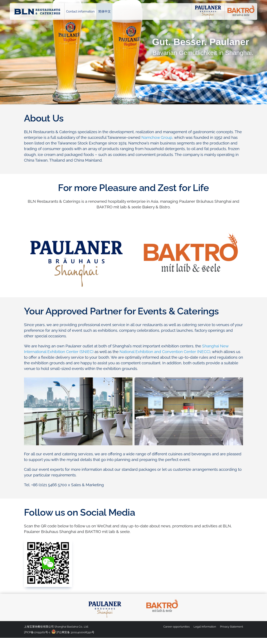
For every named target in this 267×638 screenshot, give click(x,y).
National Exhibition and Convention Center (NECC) (165, 351)
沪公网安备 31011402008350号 (73, 632)
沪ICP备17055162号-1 (37, 632)
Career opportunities (176, 626)
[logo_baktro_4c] (162, 599)
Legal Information (205, 626)
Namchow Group (156, 137)
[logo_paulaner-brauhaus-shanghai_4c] (105, 599)
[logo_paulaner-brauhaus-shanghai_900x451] (76, 229)
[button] (28, 412)
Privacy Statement (231, 626)
